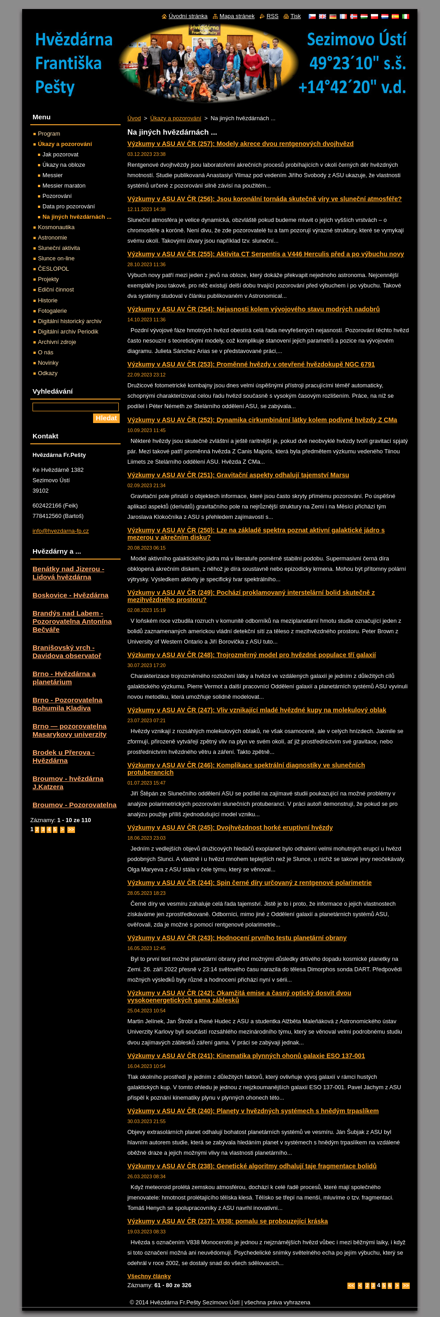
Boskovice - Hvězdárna (70, 595)
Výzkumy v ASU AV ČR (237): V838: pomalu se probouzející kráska (227, 1221)
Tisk (295, 16)
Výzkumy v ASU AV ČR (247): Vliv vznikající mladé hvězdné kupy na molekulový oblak (256, 710)
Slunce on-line (56, 258)
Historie (47, 300)
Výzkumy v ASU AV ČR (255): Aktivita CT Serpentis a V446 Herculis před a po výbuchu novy (265, 254)
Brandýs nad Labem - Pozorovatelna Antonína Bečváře (72, 621)
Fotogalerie (52, 310)
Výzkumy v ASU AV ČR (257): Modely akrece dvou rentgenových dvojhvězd (240, 143)
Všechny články (149, 1276)
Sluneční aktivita (59, 248)
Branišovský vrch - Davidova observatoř (67, 651)
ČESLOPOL (53, 268)
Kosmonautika (56, 227)
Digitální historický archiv (70, 321)
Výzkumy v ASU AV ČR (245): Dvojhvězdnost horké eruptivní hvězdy (230, 827)
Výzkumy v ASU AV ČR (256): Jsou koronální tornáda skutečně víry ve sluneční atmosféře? (264, 198)
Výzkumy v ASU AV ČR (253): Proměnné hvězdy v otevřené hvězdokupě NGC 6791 (251, 364)
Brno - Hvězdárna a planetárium (64, 678)
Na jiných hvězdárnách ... (77, 216)
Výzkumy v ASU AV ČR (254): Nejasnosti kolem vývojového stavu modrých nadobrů (253, 309)
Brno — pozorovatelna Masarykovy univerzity (70, 730)
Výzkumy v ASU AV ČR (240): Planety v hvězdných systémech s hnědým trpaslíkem (253, 1111)
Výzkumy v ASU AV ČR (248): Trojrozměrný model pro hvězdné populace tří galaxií (251, 654)
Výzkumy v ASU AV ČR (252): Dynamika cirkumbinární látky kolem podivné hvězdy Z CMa (262, 419)
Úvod (134, 118)
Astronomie (52, 237)
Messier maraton (63, 185)
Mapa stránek (237, 16)
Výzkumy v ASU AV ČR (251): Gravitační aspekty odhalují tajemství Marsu (238, 475)
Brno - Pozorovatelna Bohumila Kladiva (67, 704)
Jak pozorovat (60, 154)
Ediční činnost (56, 289)
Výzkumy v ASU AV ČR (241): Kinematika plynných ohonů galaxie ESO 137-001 (246, 1055)
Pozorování (57, 196)
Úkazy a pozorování (175, 118)
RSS (272, 16)
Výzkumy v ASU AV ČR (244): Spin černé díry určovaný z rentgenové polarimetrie (249, 882)
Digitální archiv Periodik (68, 331)
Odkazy (47, 373)
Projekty (48, 279)
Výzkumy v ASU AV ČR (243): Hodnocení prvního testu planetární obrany (236, 937)
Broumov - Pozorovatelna (75, 805)
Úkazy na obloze (63, 164)
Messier (52, 175)
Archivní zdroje (57, 342)
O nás (45, 352)
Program (49, 133)
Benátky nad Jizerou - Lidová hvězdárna (68, 573)
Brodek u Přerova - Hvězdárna (63, 756)
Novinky (48, 362)
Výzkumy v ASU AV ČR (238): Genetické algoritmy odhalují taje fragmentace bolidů (252, 1166)
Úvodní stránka (188, 16)
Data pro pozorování (68, 206)
